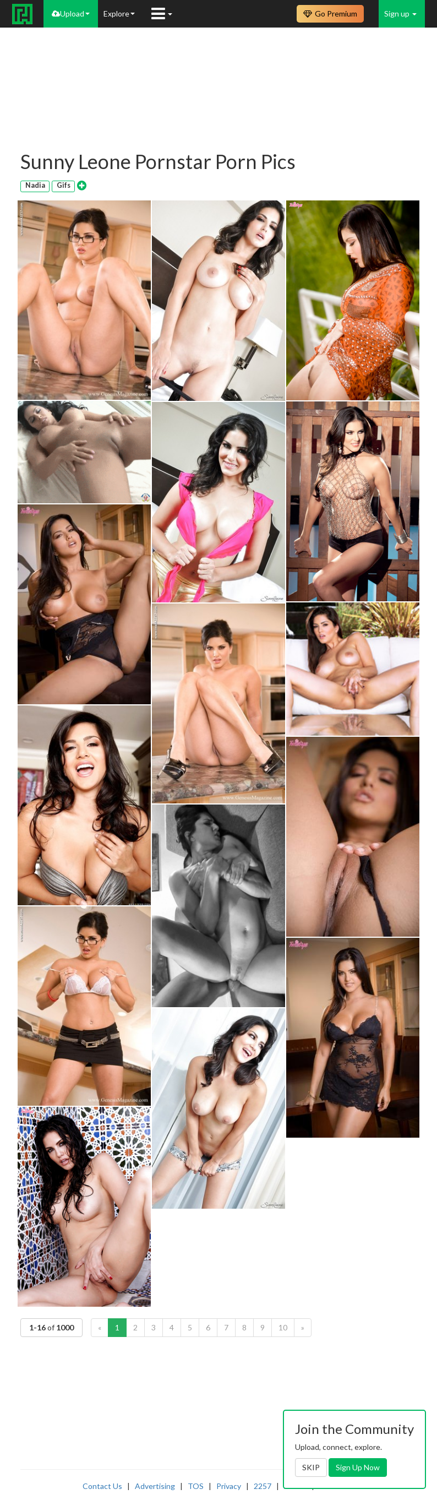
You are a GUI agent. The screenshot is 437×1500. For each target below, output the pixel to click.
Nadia (35, 185)
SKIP (311, 1467)
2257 (262, 1486)
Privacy (228, 1486)
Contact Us (102, 1486)
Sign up (400, 13)
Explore (119, 13)
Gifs (63, 185)
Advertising (155, 1486)
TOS (196, 1486)
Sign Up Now (358, 1467)
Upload (71, 13)
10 (282, 1327)
